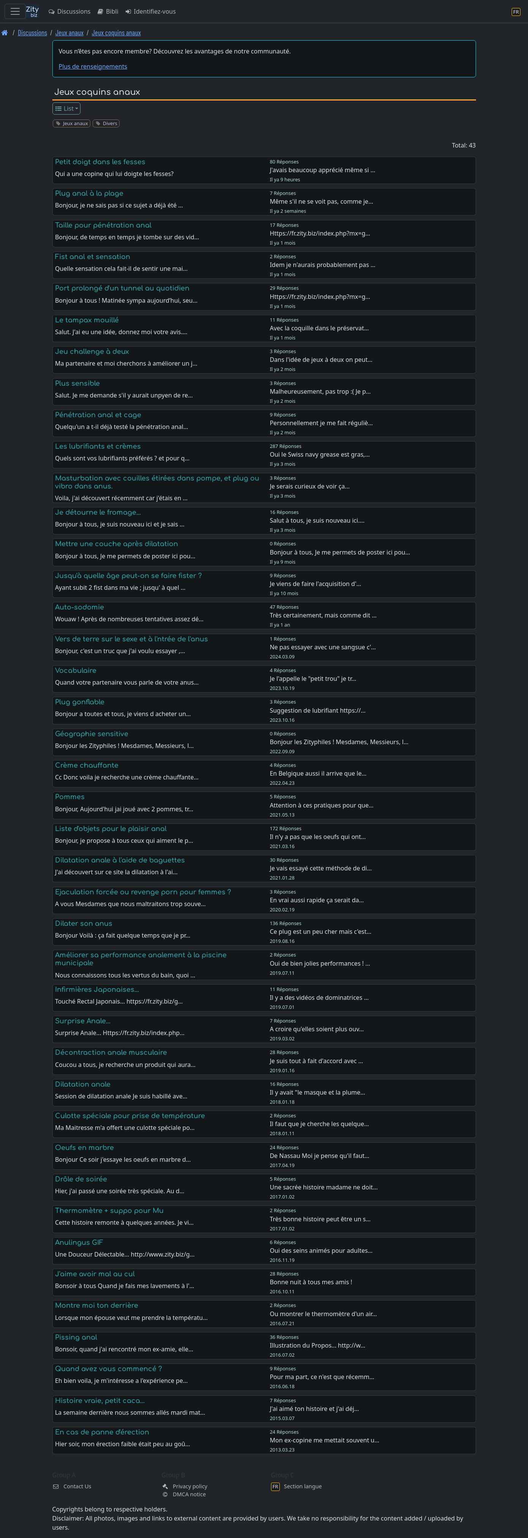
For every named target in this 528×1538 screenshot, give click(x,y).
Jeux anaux (69, 32)
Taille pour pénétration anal (103, 225)
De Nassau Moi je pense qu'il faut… (319, 1156)
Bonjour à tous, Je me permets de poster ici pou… (340, 552)
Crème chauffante (86, 765)
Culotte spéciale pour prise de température (130, 1116)
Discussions (69, 11)
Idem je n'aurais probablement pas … (322, 265)
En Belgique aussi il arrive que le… (318, 773)
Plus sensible (77, 383)
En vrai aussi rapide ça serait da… (317, 900)
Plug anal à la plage (89, 193)
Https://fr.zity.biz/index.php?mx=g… (320, 233)
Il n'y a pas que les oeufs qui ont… (318, 837)
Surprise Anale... (82, 1021)
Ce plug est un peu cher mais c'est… (321, 931)
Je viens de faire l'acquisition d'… (315, 584)
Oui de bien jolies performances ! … (320, 963)
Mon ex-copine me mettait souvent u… (324, 1440)
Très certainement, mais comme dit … (323, 615)
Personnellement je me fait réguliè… (321, 423)
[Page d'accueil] (4, 32)
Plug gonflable (79, 702)
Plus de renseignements (93, 66)
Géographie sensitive (91, 734)
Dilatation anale (82, 1084)
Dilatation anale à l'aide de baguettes (120, 860)
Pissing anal (76, 1337)
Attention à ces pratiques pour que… (322, 805)
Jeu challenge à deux (92, 351)
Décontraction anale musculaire (111, 1052)
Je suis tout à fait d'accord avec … (316, 1061)
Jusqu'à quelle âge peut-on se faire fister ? (128, 576)
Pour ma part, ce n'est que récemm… (322, 1377)
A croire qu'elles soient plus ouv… (317, 1029)
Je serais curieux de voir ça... (310, 486)
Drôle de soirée (81, 1179)
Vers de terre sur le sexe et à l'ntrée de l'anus (131, 639)
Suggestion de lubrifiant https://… (318, 710)
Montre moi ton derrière (96, 1305)
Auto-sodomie (79, 607)
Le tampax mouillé (87, 320)
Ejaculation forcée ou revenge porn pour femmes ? (143, 892)
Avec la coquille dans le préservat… (319, 328)
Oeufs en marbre (84, 1148)
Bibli (107, 11)
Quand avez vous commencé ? (108, 1369)
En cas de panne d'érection (102, 1432)
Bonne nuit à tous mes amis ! (311, 1282)
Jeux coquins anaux (116, 32)
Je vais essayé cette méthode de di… (321, 868)
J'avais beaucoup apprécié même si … (322, 170)
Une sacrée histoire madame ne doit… (324, 1187)
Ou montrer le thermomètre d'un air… (323, 1314)
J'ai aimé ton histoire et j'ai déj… (314, 1408)
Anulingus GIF (79, 1242)
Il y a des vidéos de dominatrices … (319, 997)
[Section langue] (516, 11)
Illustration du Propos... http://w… (318, 1345)
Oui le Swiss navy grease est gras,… (320, 454)
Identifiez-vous (150, 11)
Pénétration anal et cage (98, 415)
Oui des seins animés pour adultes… (321, 1250)
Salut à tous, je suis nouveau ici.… (317, 520)
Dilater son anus (83, 923)
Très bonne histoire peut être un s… (320, 1219)
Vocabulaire (75, 670)
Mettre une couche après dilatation (116, 544)
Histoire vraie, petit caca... (100, 1400)
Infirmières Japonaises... (97, 989)
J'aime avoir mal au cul (95, 1274)
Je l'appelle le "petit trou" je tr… (313, 678)
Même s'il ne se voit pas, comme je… (321, 201)
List (64, 108)
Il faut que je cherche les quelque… (319, 1124)
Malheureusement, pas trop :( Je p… (320, 391)
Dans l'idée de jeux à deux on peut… (321, 359)
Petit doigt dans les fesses (100, 162)
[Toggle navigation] (15, 11)
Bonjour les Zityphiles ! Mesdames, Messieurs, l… (339, 742)
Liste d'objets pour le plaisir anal (111, 829)
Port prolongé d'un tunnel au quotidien (122, 288)
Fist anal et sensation (92, 257)
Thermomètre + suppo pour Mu (109, 1210)
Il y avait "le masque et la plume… (317, 1092)
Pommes (70, 797)
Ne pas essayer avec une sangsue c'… (323, 647)
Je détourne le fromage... (98, 512)
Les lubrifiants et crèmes (98, 446)
